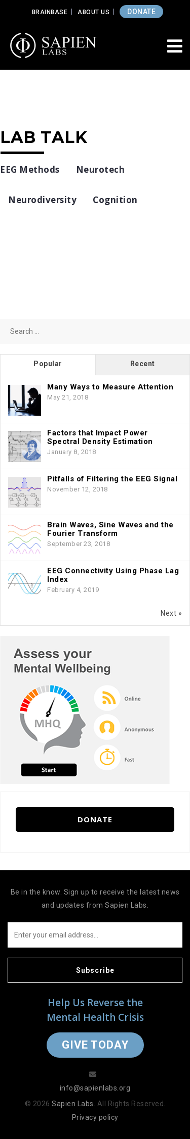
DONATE (141, 12)
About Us (93, 12)
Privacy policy (95, 1117)
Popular (47, 364)
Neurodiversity (42, 200)
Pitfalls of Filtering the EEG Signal (112, 478)
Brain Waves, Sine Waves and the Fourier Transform (110, 529)
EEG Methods (30, 169)
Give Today (95, 1044)
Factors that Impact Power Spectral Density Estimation (100, 437)
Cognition (115, 200)
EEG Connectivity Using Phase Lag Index (113, 575)
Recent (142, 364)
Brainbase (50, 12)
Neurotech (100, 169)
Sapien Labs (73, 1104)
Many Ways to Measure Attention (110, 386)
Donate (95, 819)
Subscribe (95, 970)
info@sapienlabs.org (95, 1088)
